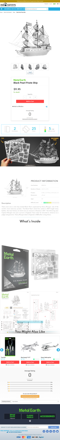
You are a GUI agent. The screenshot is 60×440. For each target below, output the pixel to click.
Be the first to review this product (30, 396)
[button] (1, 9)
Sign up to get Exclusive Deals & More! (13, 427)
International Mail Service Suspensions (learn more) (30, 1)
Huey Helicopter (46, 357)
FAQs (34, 434)
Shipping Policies (29, 434)
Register (46, 3)
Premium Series (29, 9)
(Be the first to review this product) (29, 119)
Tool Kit (3, 357)
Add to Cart (30, 101)
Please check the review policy (30, 398)
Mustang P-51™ (25, 357)
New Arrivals (8, 9)
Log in (50, 3)
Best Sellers (18, 9)
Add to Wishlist (17, 106)
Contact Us (38, 434)
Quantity (30, 94)
